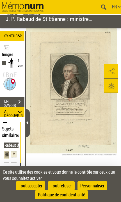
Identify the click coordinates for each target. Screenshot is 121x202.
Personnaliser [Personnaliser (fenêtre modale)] (92, 186)
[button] (10, 83)
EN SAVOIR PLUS (14, 102)
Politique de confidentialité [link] (61, 195)
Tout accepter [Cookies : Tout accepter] (30, 186)
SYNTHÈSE (13, 36)
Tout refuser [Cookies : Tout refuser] (61, 186)
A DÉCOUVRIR (13, 112)
